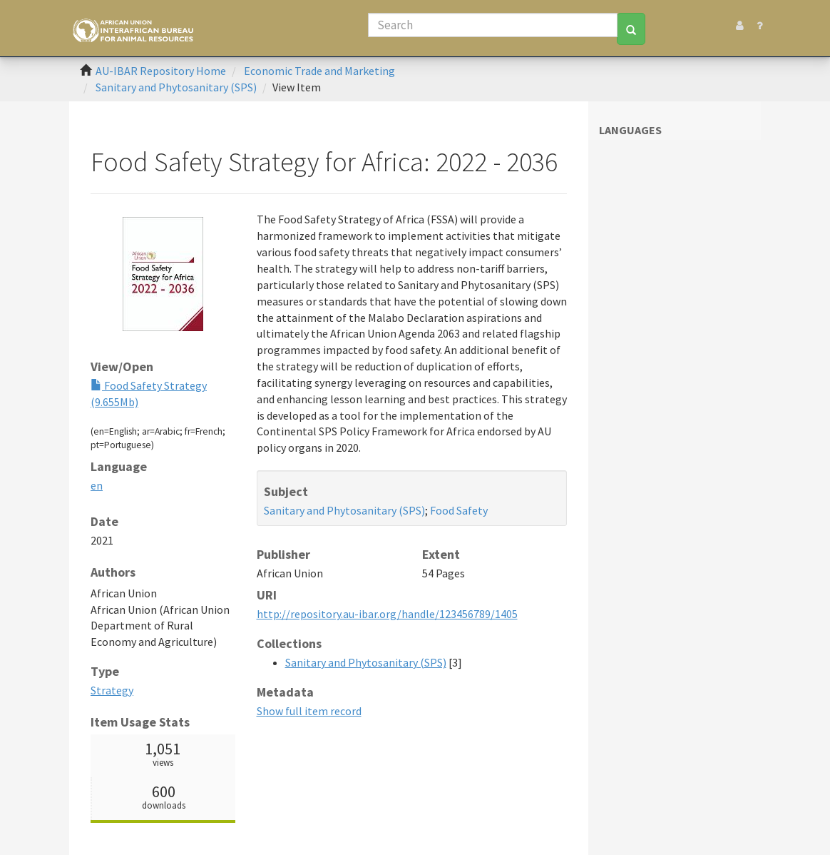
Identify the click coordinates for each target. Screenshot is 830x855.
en (97, 485)
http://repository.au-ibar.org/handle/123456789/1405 (387, 614)
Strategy (112, 690)
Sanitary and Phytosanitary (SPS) (176, 87)
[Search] (493, 25)
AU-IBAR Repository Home (161, 71)
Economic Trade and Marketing (319, 71)
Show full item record (309, 711)
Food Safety (459, 510)
